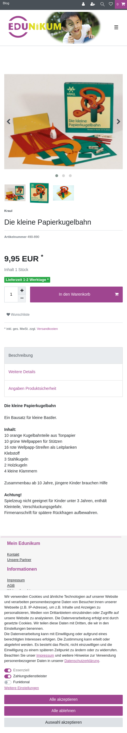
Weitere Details (22, 371)
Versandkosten (47, 328)
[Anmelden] (84, 4)
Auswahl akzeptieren (63, 722)
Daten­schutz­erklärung (81, 661)
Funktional (21, 682)
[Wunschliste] (111, 4)
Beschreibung (21, 355)
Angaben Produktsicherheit (32, 388)
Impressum (16, 580)
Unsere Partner (19, 560)
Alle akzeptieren (63, 699)
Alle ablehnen (64, 710)
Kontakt (13, 554)
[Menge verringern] (22, 298)
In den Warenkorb (88, 294)
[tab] (63, 355)
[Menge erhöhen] (22, 291)
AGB (11, 586)
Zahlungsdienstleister (30, 676)
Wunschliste (18, 315)
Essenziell (21, 670)
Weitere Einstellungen (21, 688)
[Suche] (102, 4)
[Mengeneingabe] (11, 294)
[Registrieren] (93, 4)
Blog (6, 3)
